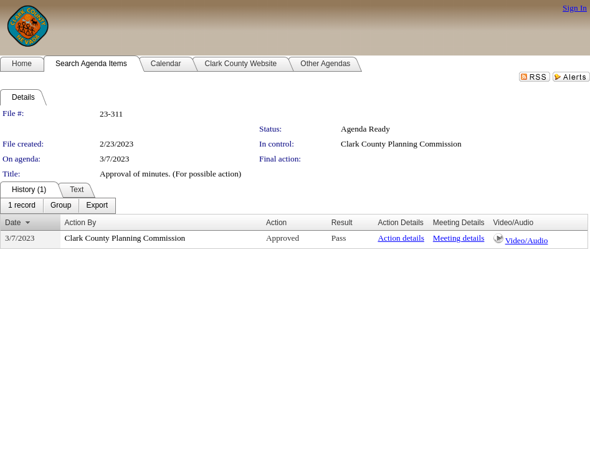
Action (276, 222)
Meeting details (459, 238)
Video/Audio (526, 240)
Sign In (575, 7)
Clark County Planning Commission (401, 143)
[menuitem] (22, 205)
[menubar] (58, 206)
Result (342, 222)
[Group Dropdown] (61, 205)
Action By (81, 222)
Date (13, 222)
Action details (401, 238)
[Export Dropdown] (97, 205)
